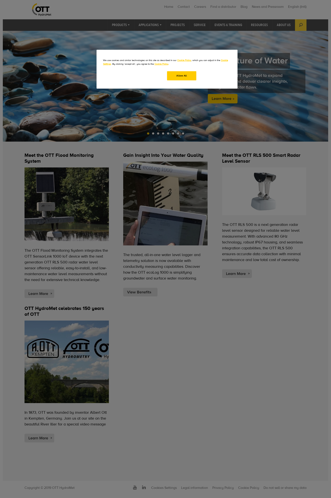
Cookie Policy (184, 60)
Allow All (181, 75)
